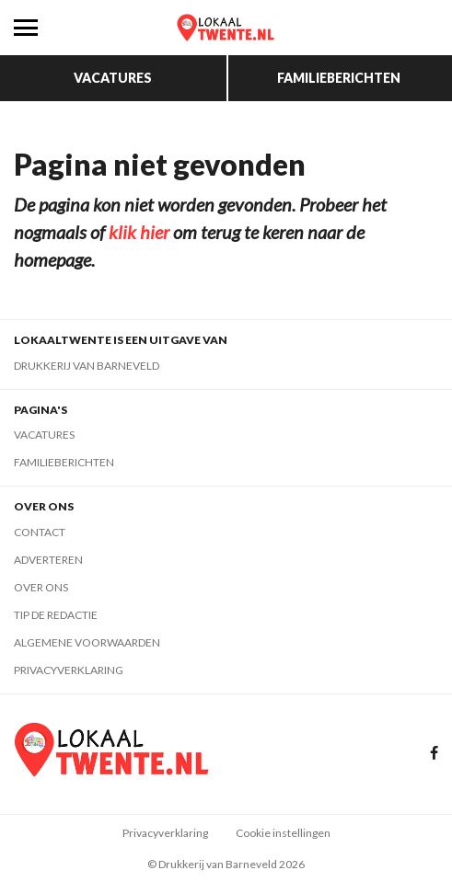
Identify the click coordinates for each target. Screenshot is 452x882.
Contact (39, 532)
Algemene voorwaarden (87, 642)
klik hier (139, 232)
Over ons (41, 587)
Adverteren (48, 560)
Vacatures (113, 78)
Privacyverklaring (68, 670)
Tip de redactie (56, 615)
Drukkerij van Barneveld (86, 365)
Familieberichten (338, 78)
